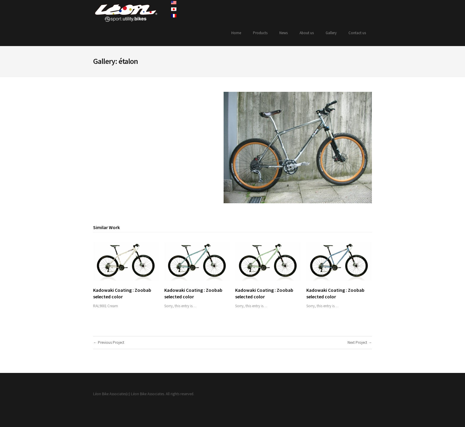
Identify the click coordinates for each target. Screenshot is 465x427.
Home (236, 32)
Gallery (331, 32)
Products (260, 32)
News (283, 32)
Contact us (357, 32)
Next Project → (360, 342)
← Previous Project (108, 342)
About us (307, 32)
